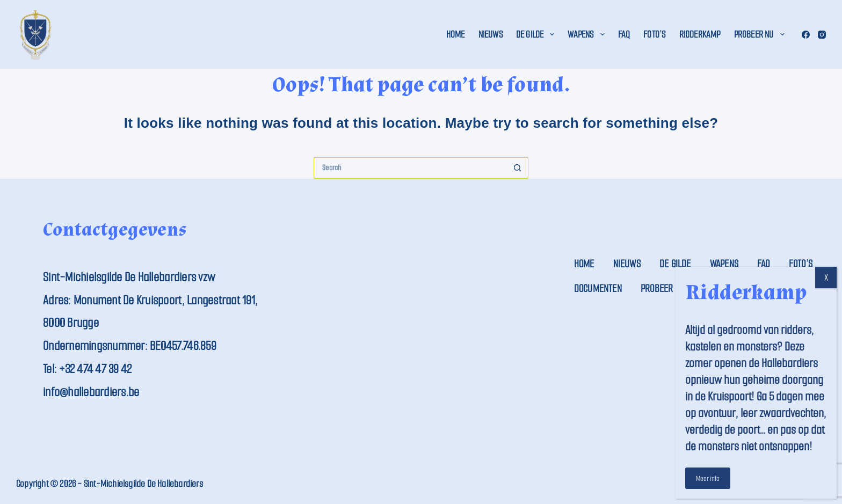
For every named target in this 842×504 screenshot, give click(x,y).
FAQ (624, 34)
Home (455, 34)
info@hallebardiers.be (91, 392)
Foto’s (654, 34)
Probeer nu (761, 34)
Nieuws (490, 34)
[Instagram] (822, 35)
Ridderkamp (700, 34)
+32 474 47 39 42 (95, 369)
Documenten (598, 288)
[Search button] (517, 168)
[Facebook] (806, 35)
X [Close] (826, 277)
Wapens (588, 34)
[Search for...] (410, 168)
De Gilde (537, 34)
